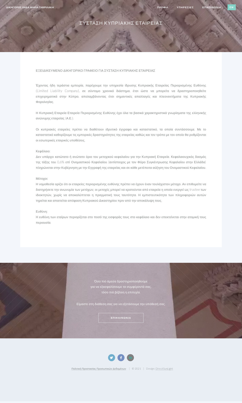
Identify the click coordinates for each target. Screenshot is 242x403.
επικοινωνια (211, 7)
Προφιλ (162, 7)
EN (232, 7)
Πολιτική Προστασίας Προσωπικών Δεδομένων (98, 370)
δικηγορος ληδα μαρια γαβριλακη (30, 7)
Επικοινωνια (121, 317)
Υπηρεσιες (185, 7)
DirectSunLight (164, 370)
